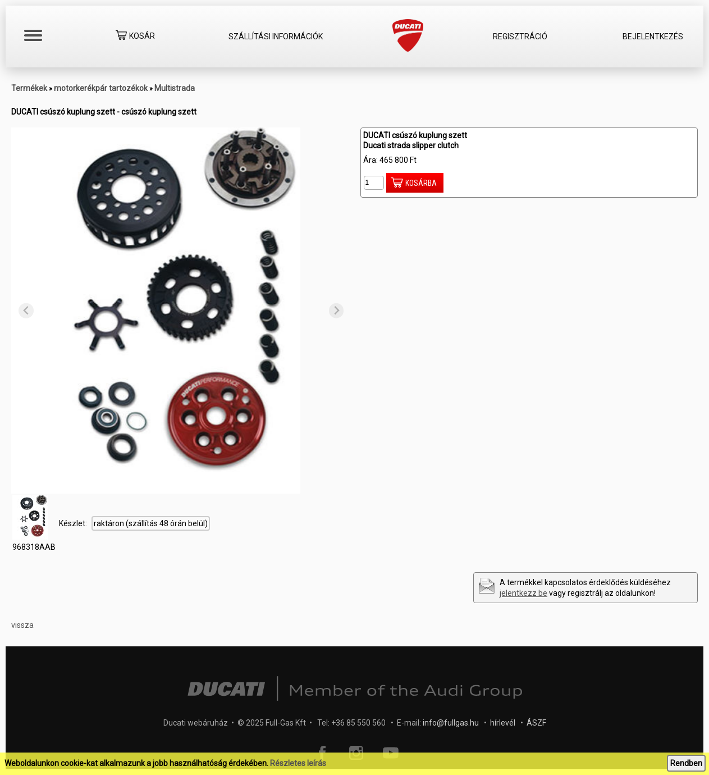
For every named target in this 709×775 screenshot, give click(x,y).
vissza (22, 625)
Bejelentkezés (653, 36)
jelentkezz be (523, 593)
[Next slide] (336, 310)
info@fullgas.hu (451, 722)
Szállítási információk (275, 36)
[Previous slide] (26, 310)
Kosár (135, 36)
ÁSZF (536, 722)
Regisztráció (520, 36)
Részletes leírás (298, 763)
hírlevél (502, 722)
